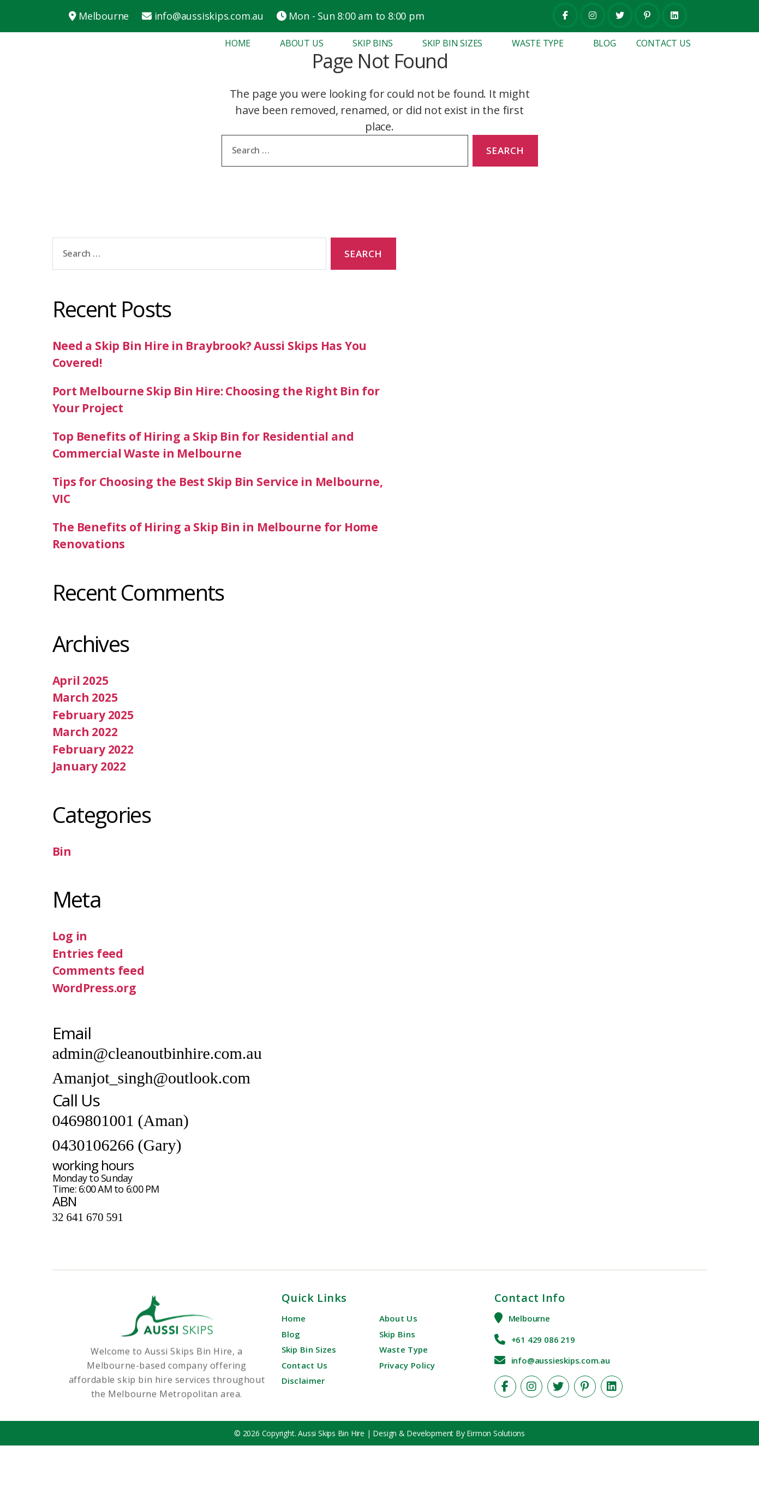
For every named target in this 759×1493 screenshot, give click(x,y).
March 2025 (85, 697)
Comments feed (98, 970)
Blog (604, 43)
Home (237, 43)
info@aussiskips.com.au (209, 15)
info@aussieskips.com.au (560, 1360)
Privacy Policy (407, 1365)
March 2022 (85, 731)
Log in (70, 936)
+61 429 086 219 (543, 1339)
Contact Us (663, 43)
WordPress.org (94, 988)
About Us (301, 43)
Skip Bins (372, 43)
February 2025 (93, 714)
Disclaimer (303, 1380)
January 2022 (89, 766)
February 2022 (93, 749)
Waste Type (538, 43)
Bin (61, 851)
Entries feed (87, 953)
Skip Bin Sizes (452, 43)
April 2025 (80, 680)
